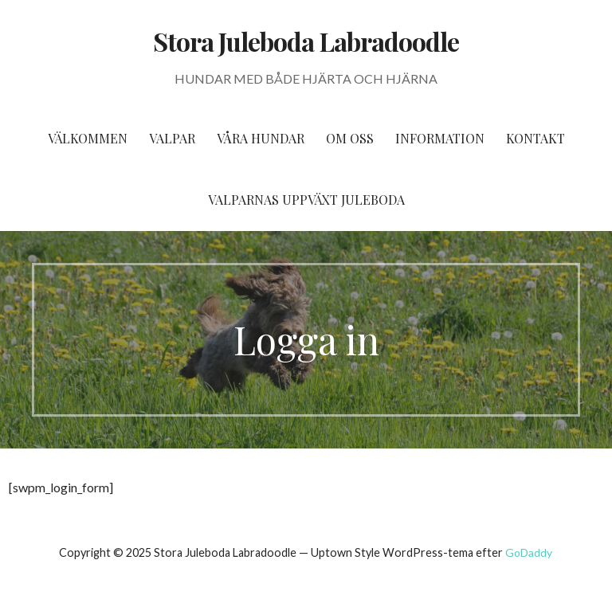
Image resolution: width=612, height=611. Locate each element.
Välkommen (88, 138)
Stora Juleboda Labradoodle (306, 41)
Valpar (172, 138)
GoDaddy (528, 552)
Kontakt (535, 138)
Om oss (350, 138)
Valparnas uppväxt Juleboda (306, 199)
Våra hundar (260, 138)
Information (439, 138)
